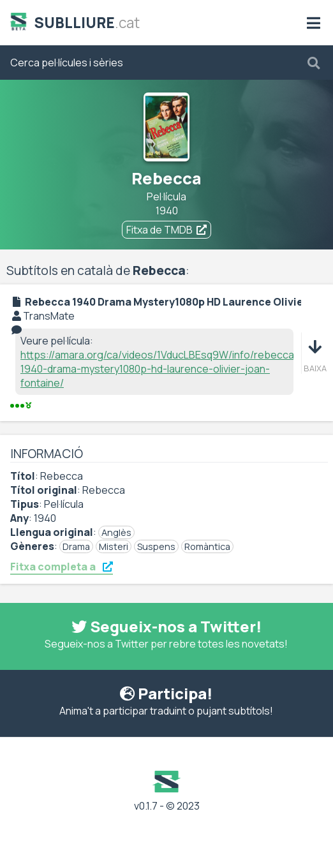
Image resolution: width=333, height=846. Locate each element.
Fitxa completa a (61, 567)
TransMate (49, 316)
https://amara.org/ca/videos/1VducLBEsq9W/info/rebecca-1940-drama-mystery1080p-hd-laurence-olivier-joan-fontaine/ (159, 369)
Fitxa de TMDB (166, 230)
